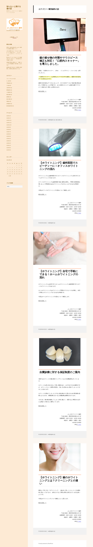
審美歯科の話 (9, 90)
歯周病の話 (9, 96)
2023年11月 (9, 122)
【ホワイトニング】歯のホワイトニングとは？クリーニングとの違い (58, 480)
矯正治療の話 (9, 99)
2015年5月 (9, 149)
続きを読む (42, 91)
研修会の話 (9, 101)
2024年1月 (9, 118)
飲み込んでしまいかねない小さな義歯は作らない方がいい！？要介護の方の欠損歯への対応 (14, 59)
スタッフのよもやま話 (11, 78)
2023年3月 (9, 140)
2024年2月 (9, 115)
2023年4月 (9, 138)
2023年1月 (9, 145)
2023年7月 (9, 131)
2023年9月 (9, 127)
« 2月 (10, 175)
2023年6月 (9, 134)
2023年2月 (9, 143)
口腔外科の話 (9, 87)
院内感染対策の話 (10, 105)
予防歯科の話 (9, 83)
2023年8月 (9, 129)
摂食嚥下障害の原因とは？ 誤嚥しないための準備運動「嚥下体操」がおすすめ (14, 64)
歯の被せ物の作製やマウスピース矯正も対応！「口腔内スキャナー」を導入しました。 (59, 60)
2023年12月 (9, 120)
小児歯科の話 (9, 92)
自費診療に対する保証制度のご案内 (59, 372)
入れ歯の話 (9, 85)
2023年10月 (9, 124)
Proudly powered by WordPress (45, 543)
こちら (79, 110)
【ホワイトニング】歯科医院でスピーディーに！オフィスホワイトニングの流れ (58, 165)
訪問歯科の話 (9, 103)
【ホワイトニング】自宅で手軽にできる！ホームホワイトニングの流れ (58, 274)
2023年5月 (9, 136)
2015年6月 (9, 147)
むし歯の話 (9, 80)
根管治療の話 (9, 94)
